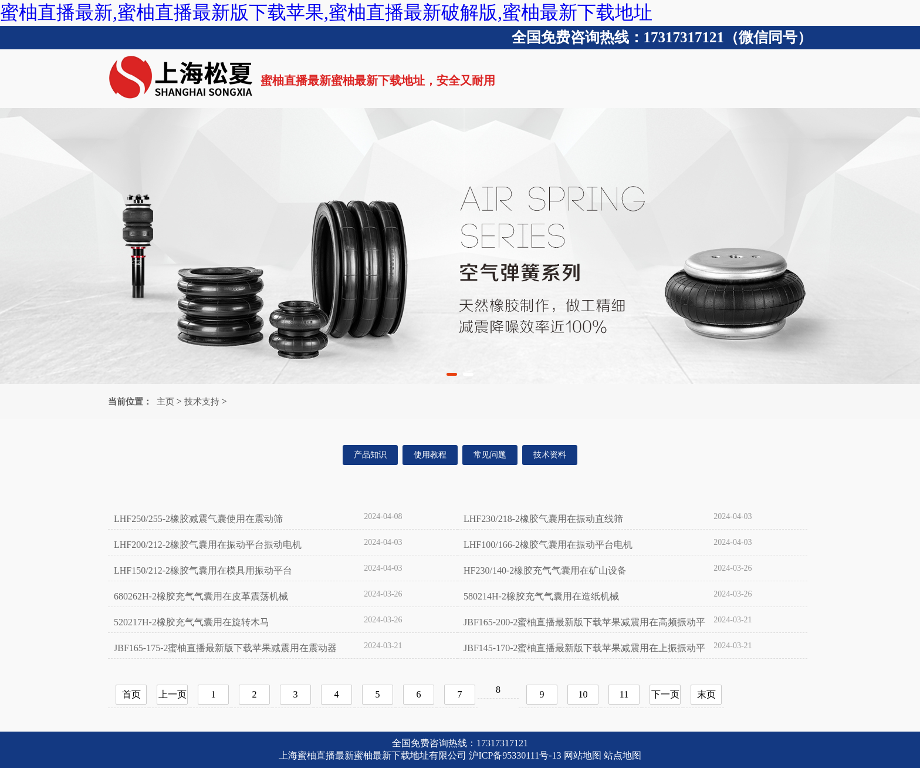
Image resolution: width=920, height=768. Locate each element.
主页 (165, 401)
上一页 (172, 694)
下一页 (665, 694)
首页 (131, 694)
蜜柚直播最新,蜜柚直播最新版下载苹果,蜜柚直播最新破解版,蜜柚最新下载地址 (326, 12)
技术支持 (201, 401)
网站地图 (582, 755)
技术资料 (549, 454)
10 (583, 694)
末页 (706, 694)
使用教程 (430, 454)
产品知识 (370, 454)
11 (624, 694)
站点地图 (622, 755)
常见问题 (489, 454)
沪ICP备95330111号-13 (515, 755)
